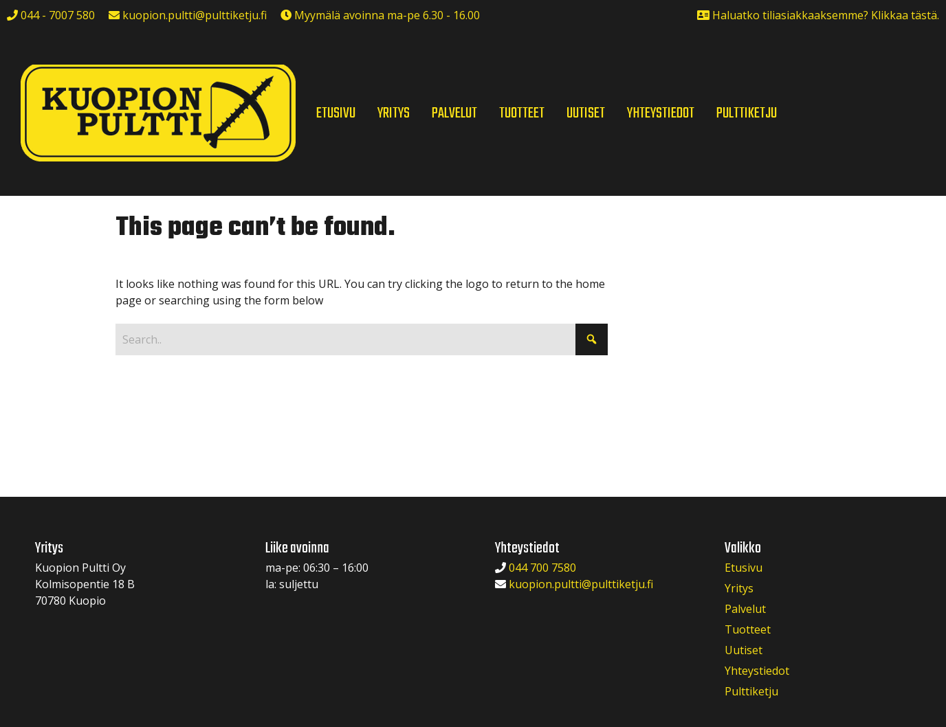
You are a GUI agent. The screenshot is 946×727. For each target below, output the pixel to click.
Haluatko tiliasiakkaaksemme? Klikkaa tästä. (825, 15)
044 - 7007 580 (56, 15)
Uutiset (743, 650)
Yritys (739, 588)
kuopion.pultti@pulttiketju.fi (194, 15)
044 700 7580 (542, 567)
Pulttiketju (751, 691)
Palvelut (745, 608)
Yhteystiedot (757, 670)
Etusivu (743, 567)
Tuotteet (748, 629)
